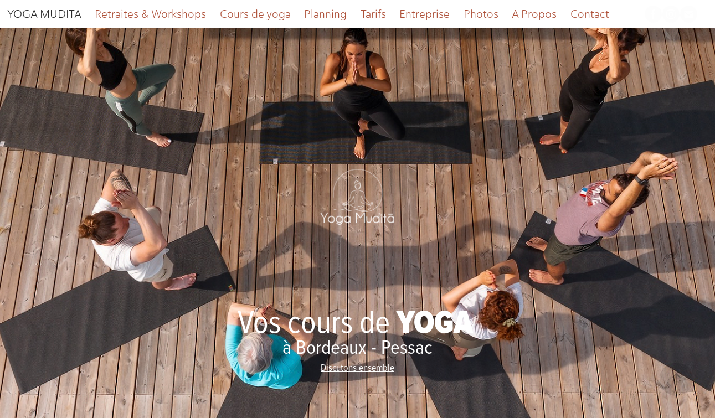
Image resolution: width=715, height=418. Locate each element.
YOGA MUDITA (44, 13)
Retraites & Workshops (150, 13)
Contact (589, 13)
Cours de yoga (255, 13)
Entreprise (424, 13)
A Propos (534, 13)
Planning (325, 13)
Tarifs (373, 13)
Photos (481, 13)
